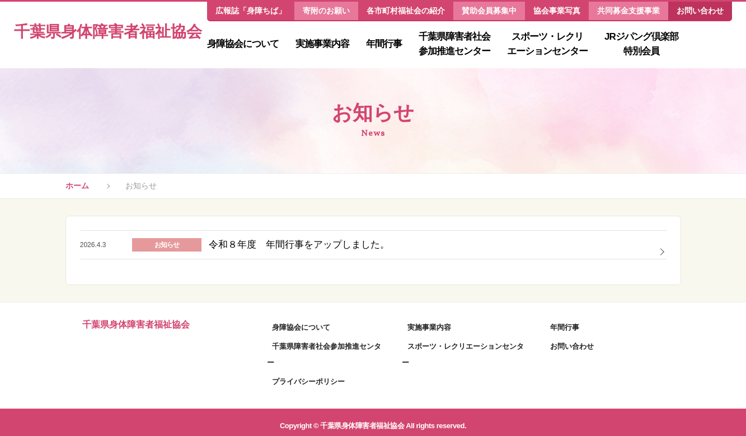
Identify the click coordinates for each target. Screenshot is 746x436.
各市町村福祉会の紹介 (406, 10)
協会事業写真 (556, 10)
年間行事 (384, 44)
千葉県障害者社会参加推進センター (454, 43)
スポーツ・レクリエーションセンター (547, 43)
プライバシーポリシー (303, 373)
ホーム (77, 187)
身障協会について (243, 44)
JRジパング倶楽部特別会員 (641, 43)
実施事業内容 (322, 44)
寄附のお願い (326, 10)
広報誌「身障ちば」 (250, 10)
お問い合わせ (700, 10)
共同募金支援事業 (628, 10)
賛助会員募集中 (489, 10)
